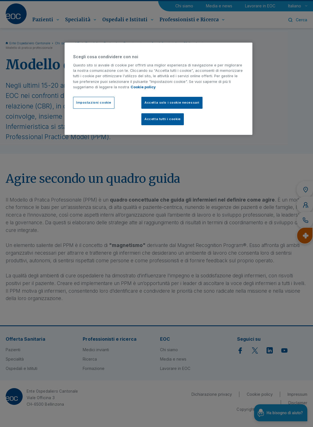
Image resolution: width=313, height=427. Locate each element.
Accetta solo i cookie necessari (171, 102)
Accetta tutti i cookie (162, 119)
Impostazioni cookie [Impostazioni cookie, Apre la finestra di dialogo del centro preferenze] (93, 102)
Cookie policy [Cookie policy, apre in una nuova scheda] (143, 87)
